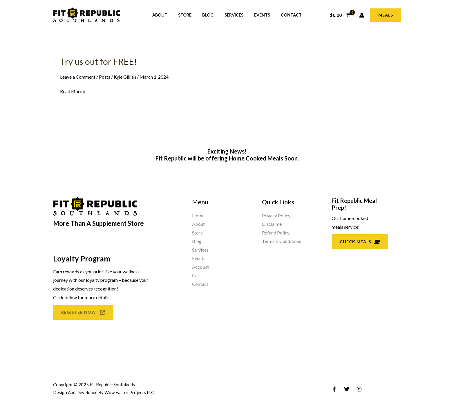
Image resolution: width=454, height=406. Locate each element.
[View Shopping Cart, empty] (340, 15)
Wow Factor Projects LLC (129, 392)
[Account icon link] (361, 15)
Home (198, 215)
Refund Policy (276, 232)
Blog (209, 14)
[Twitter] (346, 389)
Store (188, 14)
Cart (196, 275)
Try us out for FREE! (98, 61)
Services (232, 14)
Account (200, 267)
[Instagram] (359, 389)
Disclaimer (272, 224)
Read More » (73, 91)
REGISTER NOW (83, 312)
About (165, 14)
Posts (104, 76)
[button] (385, 15)
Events (258, 14)
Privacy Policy (276, 215)
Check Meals (360, 241)
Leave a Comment (77, 76)
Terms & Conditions (281, 241)
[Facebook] (334, 389)
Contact (285, 14)
